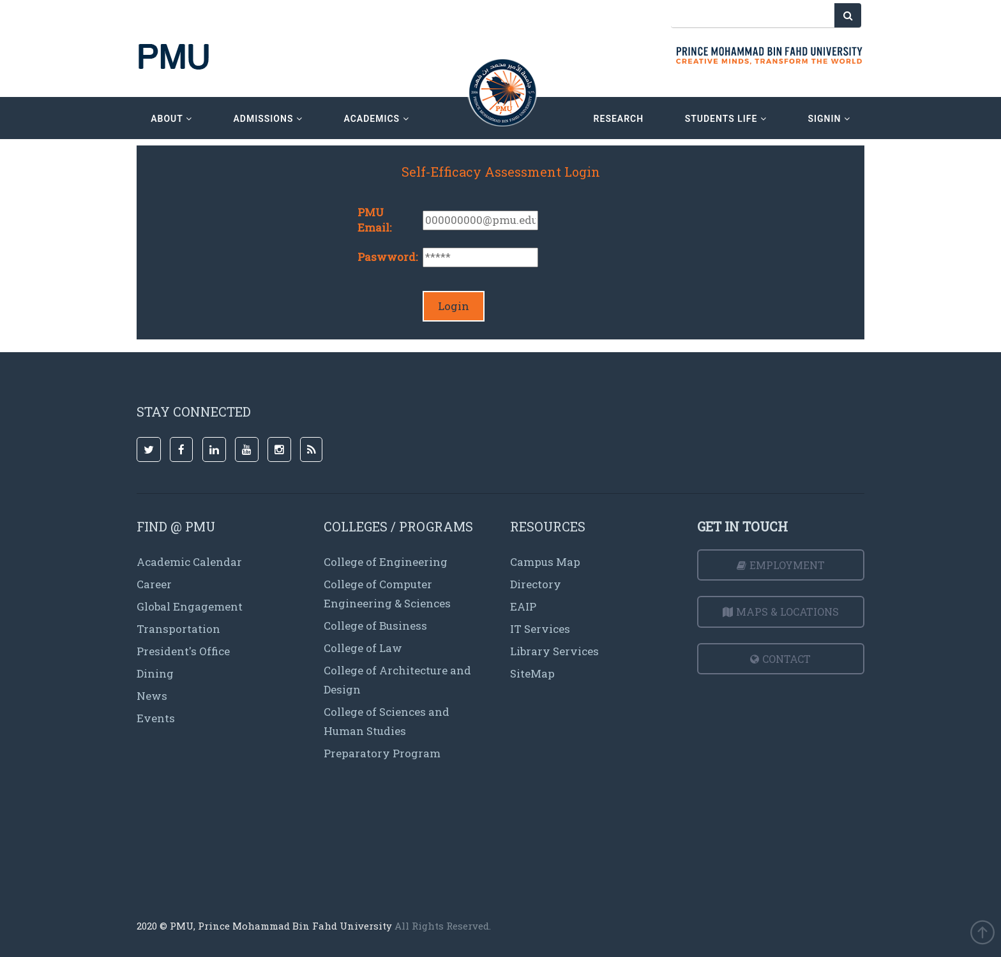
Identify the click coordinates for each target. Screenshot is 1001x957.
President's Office (183, 651)
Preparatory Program (382, 753)
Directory (535, 584)
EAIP (523, 606)
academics (376, 119)
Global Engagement (190, 606)
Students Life (726, 119)
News (152, 695)
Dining (155, 673)
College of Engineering (386, 561)
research (619, 119)
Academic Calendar (189, 561)
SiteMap (532, 673)
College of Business (375, 625)
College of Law (363, 648)
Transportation (178, 628)
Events (156, 718)
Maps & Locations (781, 611)
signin (829, 119)
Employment (781, 565)
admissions (267, 119)
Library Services (554, 651)
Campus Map (545, 561)
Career (154, 584)
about (171, 119)
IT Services (540, 628)
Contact (780, 658)
